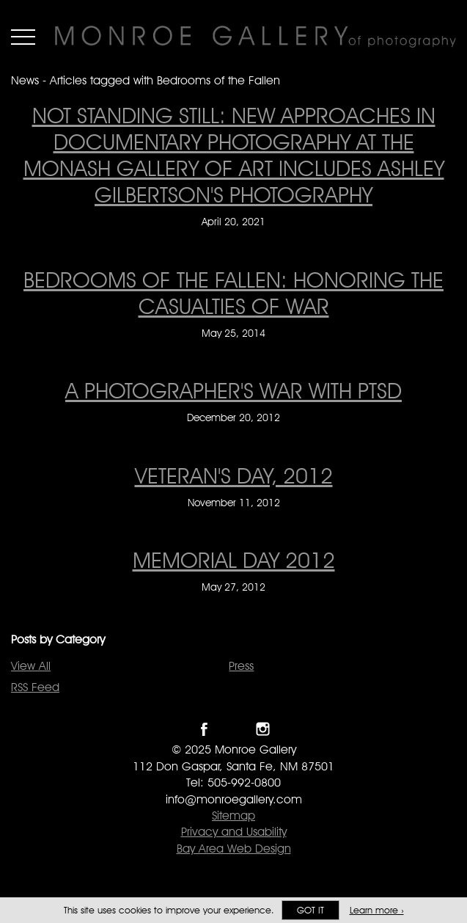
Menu (23, 36)
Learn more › (377, 910)
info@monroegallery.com (234, 799)
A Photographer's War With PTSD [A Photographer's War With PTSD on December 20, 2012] (233, 390)
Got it (310, 910)
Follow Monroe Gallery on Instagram (263, 729)
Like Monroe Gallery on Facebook (204, 729)
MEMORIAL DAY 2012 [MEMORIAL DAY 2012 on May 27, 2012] (234, 560)
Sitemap (233, 815)
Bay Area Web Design (234, 848)
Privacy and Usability (234, 832)
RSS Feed (35, 687)
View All (31, 666)
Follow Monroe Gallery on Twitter (233, 729)
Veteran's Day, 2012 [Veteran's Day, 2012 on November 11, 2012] (234, 475)
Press (241, 666)
